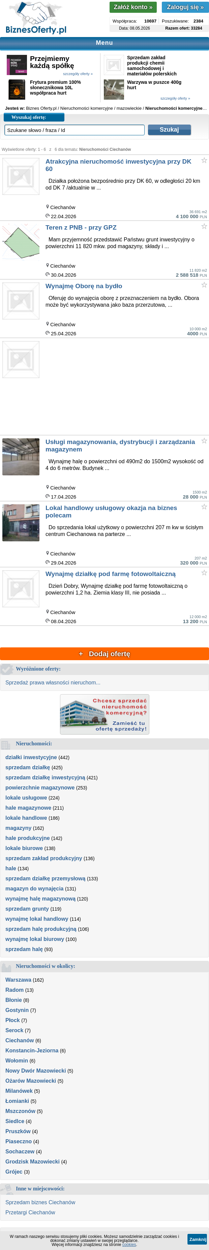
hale (10, 868)
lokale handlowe (26, 818)
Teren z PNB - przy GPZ (81, 227)
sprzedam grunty (27, 909)
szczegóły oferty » (78, 74)
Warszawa (18, 980)
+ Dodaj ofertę (104, 653)
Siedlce (14, 1121)
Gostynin (17, 1010)
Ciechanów (19, 1040)
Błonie (13, 1000)
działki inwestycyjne (31, 757)
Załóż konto (133, 7)
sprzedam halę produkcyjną (41, 929)
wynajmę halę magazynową (40, 899)
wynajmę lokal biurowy (34, 939)
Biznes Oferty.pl (41, 108)
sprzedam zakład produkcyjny (43, 858)
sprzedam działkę (27, 767)
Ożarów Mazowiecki (30, 1081)
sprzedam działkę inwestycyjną (45, 777)
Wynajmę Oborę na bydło (84, 286)
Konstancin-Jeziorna (31, 1050)
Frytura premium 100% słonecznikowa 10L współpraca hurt (55, 87)
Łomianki (17, 1101)
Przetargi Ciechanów (30, 1212)
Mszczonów (20, 1111)
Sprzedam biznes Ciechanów (40, 1202)
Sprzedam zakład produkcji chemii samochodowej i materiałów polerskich (152, 65)
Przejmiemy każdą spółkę (52, 62)
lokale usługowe (26, 798)
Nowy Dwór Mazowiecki (35, 1071)
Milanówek (19, 1091)
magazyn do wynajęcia (34, 888)
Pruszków (18, 1131)
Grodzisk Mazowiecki (32, 1161)
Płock (12, 1020)
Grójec (14, 1172)
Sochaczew (19, 1151)
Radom (14, 990)
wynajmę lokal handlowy (36, 919)
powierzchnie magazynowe (39, 787)
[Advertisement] (127, 387)
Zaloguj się (185, 7)
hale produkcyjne (27, 838)
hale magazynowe (28, 808)
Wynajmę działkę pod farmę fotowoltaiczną (111, 573)
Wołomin (16, 1060)
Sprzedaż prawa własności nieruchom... (52, 682)
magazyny (18, 828)
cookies (129, 1244)
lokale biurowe (24, 848)
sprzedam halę (24, 949)
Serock (14, 1030)
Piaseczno (18, 1141)
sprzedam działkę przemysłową (45, 878)
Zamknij (197, 1239)
